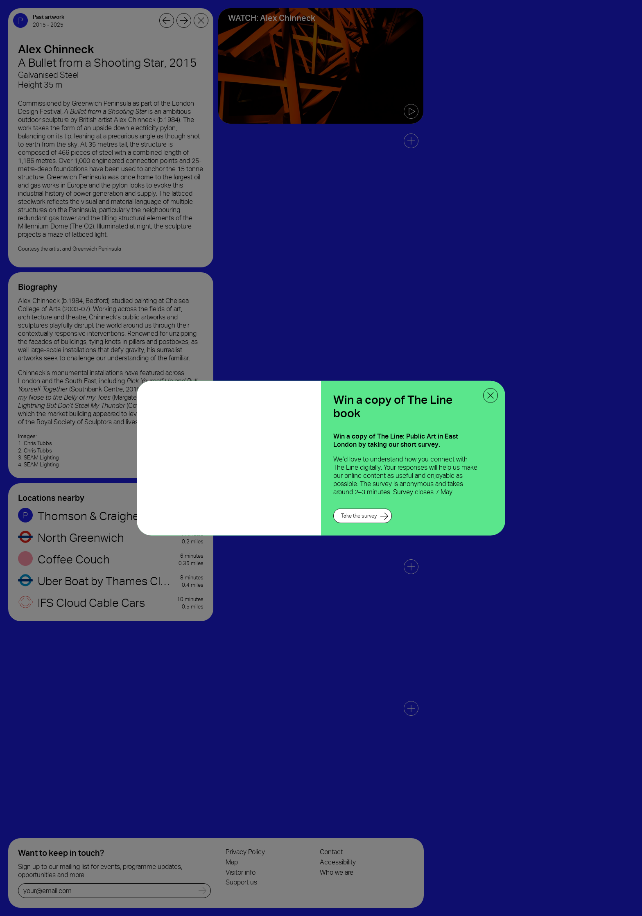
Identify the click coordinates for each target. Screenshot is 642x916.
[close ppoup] (490, 395)
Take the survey (359, 516)
